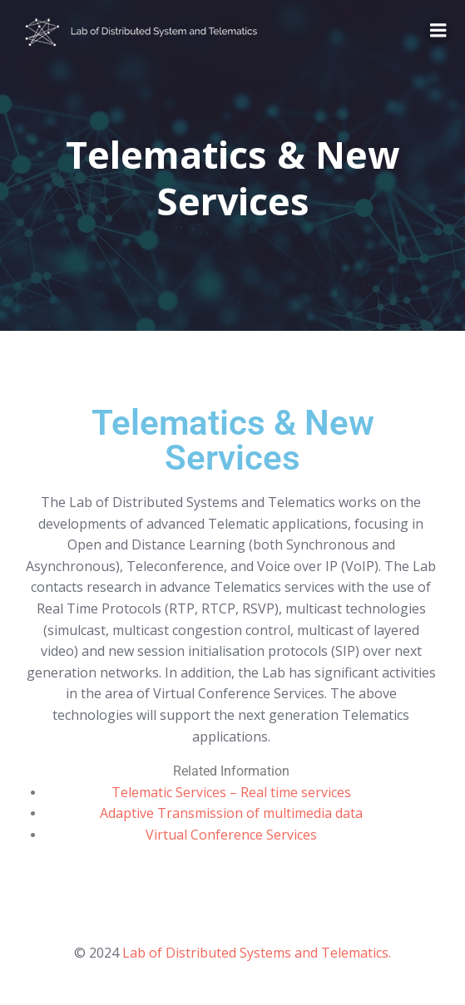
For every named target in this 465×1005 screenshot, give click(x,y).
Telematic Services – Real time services (231, 792)
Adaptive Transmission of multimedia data (231, 813)
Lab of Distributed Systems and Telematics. (256, 952)
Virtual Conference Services (231, 834)
